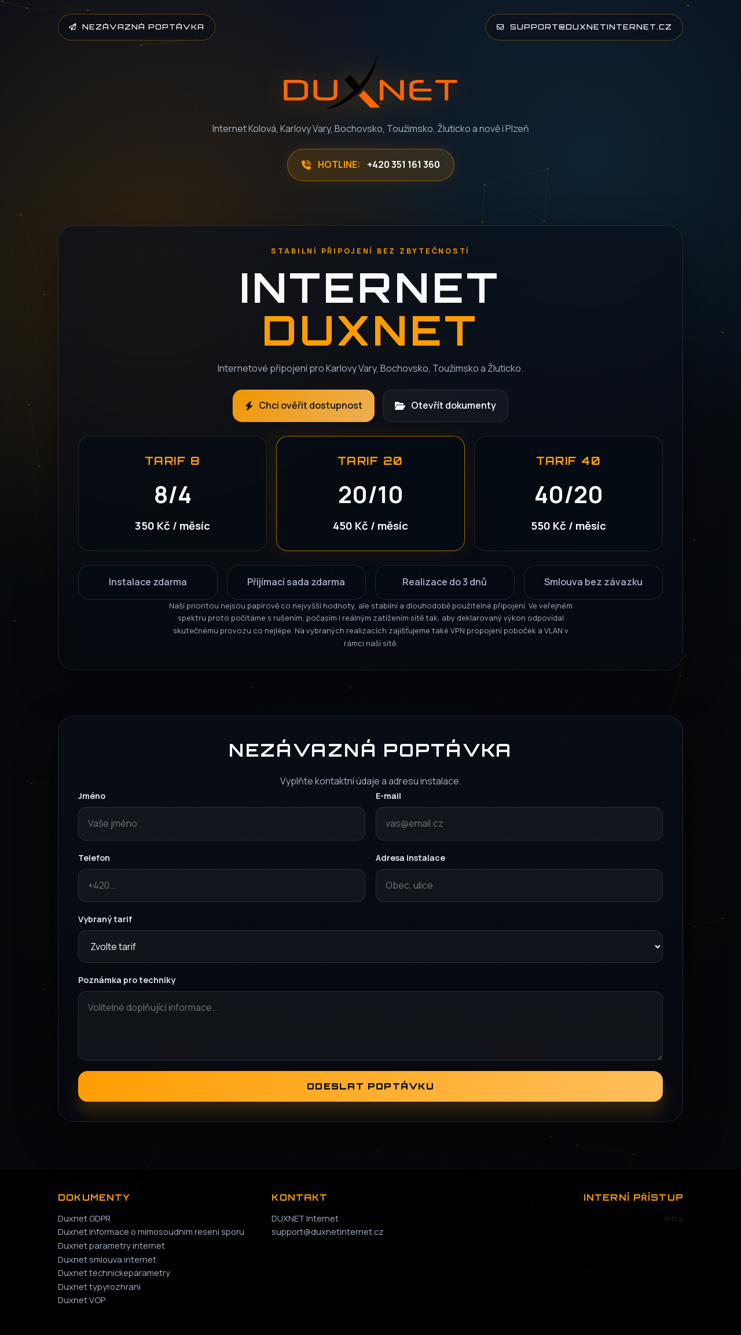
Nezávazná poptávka (136, 26)
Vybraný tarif (105, 919)
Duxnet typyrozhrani (99, 1286)
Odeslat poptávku (370, 1086)
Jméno (91, 795)
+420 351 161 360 (403, 164)
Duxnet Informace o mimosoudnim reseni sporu (151, 1231)
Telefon (94, 857)
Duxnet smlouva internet (107, 1259)
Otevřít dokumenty (445, 405)
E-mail (388, 795)
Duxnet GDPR (84, 1218)
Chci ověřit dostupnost (303, 405)
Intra (674, 1218)
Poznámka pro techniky (126, 979)
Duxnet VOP (81, 1299)
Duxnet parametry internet (111, 1245)
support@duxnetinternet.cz (584, 26)
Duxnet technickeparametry (114, 1272)
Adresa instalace (410, 857)
